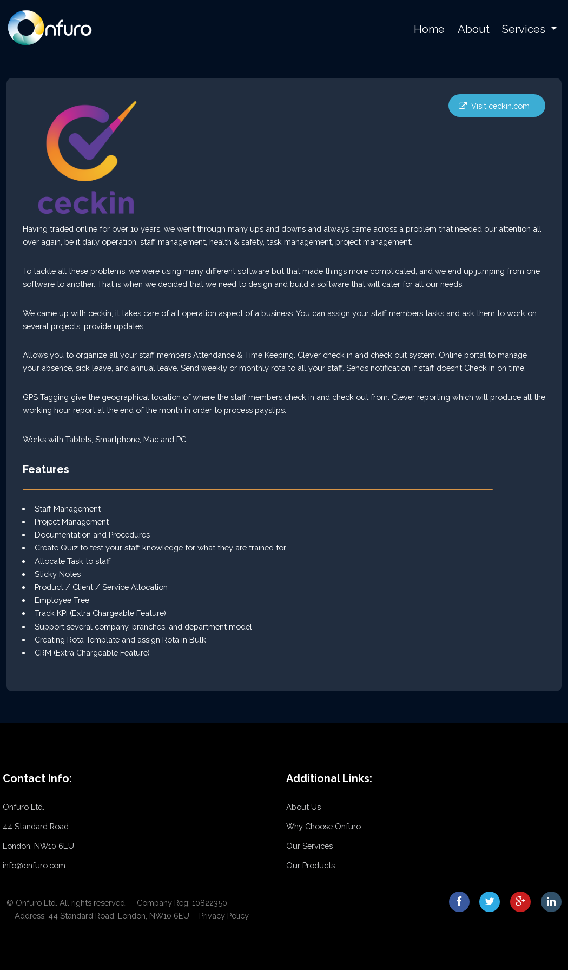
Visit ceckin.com (500, 105)
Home (429, 29)
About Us (303, 806)
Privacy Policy (224, 915)
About (474, 29)
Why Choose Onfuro (323, 826)
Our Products (310, 865)
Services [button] (525, 29)
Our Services (309, 845)
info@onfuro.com (34, 865)
